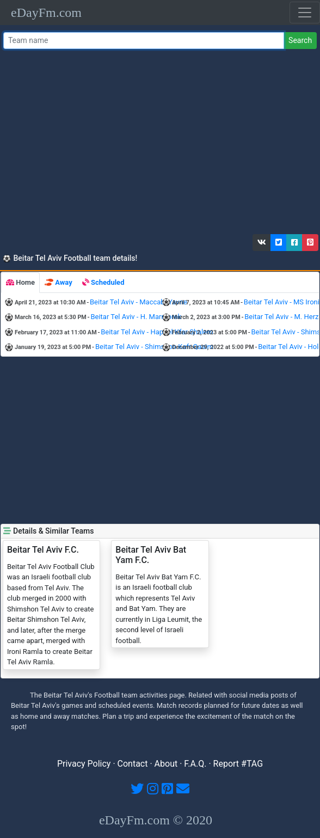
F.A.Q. (195, 764)
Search (300, 40)
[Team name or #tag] (143, 40)
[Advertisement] (158, 144)
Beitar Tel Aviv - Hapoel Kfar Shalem (157, 332)
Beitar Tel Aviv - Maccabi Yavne (138, 302)
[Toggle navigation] (305, 12)
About (166, 764)
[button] (262, 242)
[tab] (20, 282)
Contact (133, 764)
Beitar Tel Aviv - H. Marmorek (135, 317)
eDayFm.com (46, 12)
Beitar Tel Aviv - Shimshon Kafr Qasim (154, 346)
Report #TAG (238, 764)
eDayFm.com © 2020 (155, 820)
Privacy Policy (84, 764)
